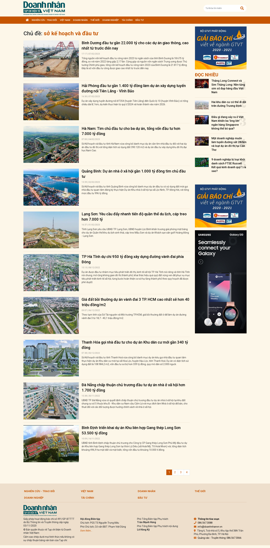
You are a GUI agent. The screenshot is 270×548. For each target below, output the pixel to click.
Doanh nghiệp (110, 20)
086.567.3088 (203, 522)
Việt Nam (65, 20)
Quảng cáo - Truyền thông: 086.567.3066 (217, 537)
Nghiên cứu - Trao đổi (44, 20)
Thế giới (95, 20)
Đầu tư (140, 20)
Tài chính (127, 20)
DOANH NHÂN (80, 20)
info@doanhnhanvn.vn (208, 526)
